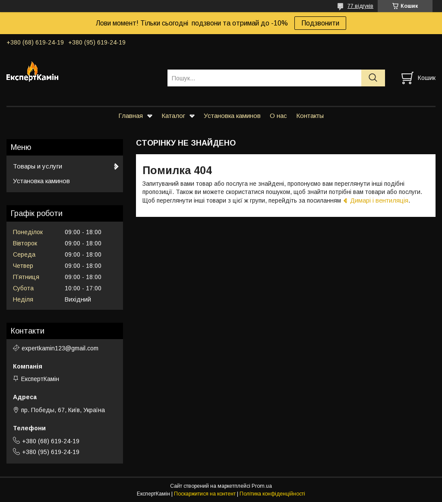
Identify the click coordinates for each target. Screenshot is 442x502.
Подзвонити (320, 23)
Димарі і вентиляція (379, 200)
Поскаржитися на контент (205, 494)
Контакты (310, 115)
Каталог (173, 115)
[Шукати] (373, 78)
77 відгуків (360, 6)
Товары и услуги (37, 166)
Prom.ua (262, 486)
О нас (278, 115)
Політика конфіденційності (272, 494)
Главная (130, 115)
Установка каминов (232, 115)
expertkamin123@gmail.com (60, 348)
